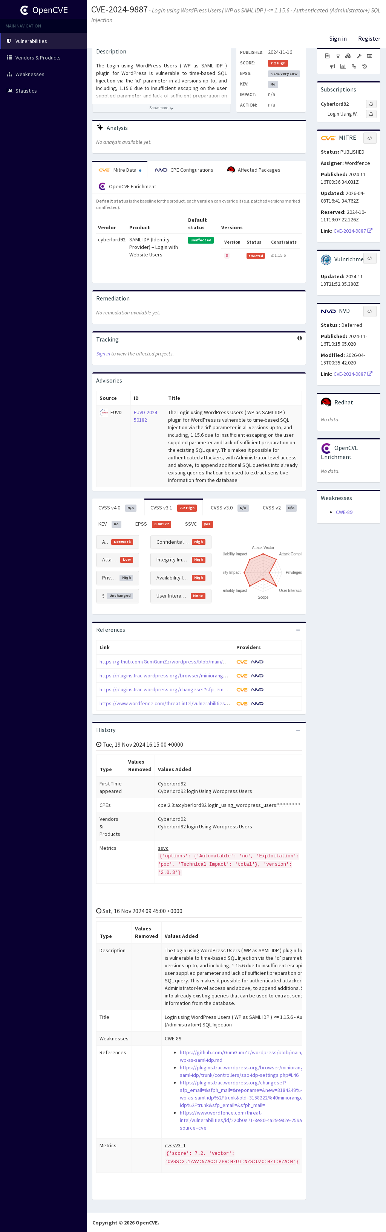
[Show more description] (161, 108)
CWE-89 (344, 512)
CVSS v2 (280, 508)
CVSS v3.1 (173, 508)
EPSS (153, 524)
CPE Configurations (184, 169)
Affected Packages (253, 170)
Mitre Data (119, 169)
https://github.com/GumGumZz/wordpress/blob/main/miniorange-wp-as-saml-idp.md (196, 661)
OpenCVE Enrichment (127, 186)
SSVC (199, 524)
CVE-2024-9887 (119, 9)
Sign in (338, 38)
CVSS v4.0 (117, 508)
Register (369, 38)
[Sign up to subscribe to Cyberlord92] (371, 104)
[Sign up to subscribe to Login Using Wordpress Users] (371, 114)
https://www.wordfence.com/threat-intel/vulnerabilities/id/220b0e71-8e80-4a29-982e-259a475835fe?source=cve (227, 703)
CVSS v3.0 (230, 508)
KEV (109, 524)
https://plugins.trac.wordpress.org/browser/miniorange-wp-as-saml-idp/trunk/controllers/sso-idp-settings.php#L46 (230, 675)
